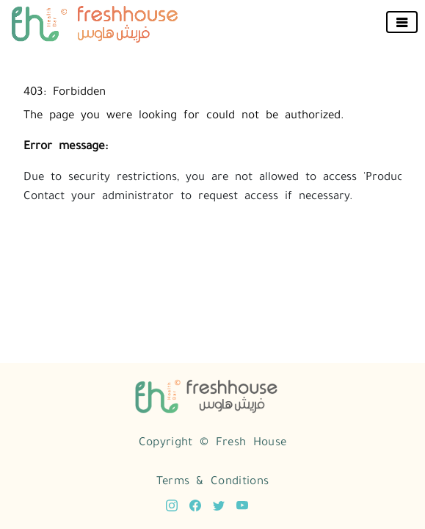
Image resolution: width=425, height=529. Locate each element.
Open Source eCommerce (307, 492)
